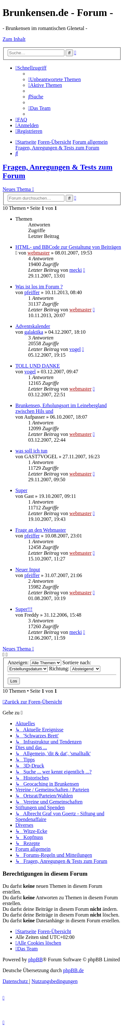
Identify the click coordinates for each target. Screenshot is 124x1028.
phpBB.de (73, 970)
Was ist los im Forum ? (39, 286)
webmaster (39, 252)
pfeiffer (32, 292)
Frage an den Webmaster (40, 530)
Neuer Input (27, 569)
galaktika (33, 332)
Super (21, 490)
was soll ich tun (31, 450)
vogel (75, 349)
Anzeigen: (34, 662)
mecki (75, 270)
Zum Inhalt (14, 39)
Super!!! (23, 609)
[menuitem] (54, 79)
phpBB (35, 959)
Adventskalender (32, 326)
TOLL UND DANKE (37, 366)
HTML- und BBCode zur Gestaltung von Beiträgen (68, 247)
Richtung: (74, 668)
